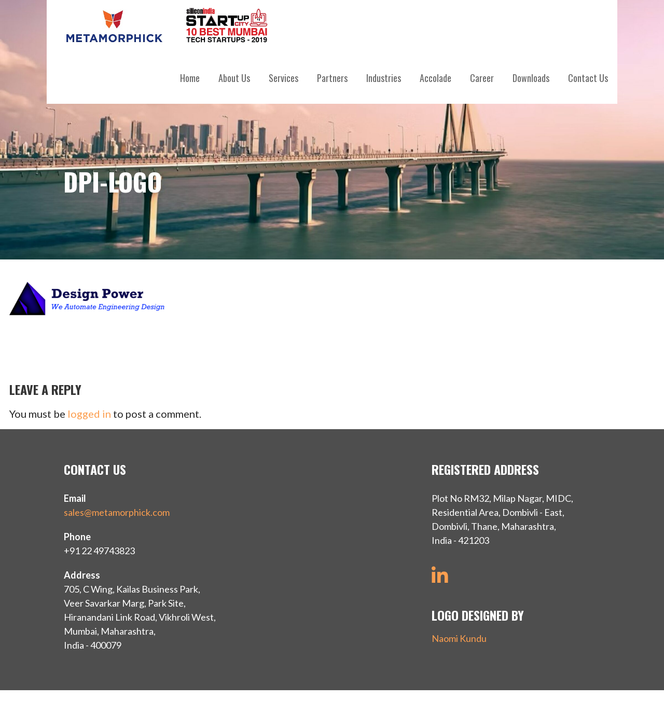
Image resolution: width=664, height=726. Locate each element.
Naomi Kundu (459, 638)
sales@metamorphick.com (117, 512)
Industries (383, 78)
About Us (234, 78)
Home (190, 78)
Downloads (531, 78)
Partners (332, 78)
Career (482, 78)
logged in (89, 413)
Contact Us (588, 78)
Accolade (435, 78)
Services (283, 78)
